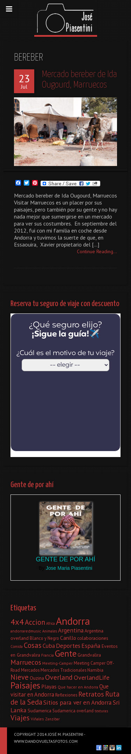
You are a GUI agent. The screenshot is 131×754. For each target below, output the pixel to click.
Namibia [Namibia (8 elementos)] (95, 670)
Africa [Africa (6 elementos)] (50, 623)
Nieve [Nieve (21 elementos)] (19, 677)
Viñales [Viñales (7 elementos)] (37, 718)
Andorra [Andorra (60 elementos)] (73, 621)
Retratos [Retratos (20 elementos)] (91, 694)
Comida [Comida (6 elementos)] (16, 646)
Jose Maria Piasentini (69, 568)
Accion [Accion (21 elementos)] (35, 622)
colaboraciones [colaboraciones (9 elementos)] (92, 638)
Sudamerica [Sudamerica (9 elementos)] (39, 710)
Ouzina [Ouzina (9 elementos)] (37, 678)
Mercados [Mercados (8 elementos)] (30, 670)
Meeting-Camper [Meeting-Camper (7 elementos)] (57, 663)
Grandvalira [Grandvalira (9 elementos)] (89, 655)
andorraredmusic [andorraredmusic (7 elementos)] (25, 631)
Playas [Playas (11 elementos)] (49, 686)
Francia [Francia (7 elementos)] (47, 655)
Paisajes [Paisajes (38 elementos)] (25, 685)
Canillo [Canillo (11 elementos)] (68, 637)
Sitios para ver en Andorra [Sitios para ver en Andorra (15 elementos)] (77, 702)
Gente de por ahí (65, 559)
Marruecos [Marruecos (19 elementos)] (25, 662)
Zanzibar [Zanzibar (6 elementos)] (52, 719)
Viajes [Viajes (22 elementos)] (20, 717)
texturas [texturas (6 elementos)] (101, 710)
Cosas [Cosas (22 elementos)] (33, 645)
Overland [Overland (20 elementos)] (59, 677)
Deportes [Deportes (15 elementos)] (68, 646)
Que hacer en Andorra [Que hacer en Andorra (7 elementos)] (78, 687)
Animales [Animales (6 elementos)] (49, 631)
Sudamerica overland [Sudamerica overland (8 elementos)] (73, 710)
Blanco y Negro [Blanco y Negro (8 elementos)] (44, 638)
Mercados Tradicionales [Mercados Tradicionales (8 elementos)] (63, 670)
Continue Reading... (97, 251)
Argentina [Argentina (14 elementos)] (70, 630)
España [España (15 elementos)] (91, 646)
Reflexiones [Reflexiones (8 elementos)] (66, 695)
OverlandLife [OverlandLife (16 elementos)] (91, 677)
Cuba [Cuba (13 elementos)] (49, 646)
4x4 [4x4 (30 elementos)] (17, 621)
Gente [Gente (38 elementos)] (66, 653)
